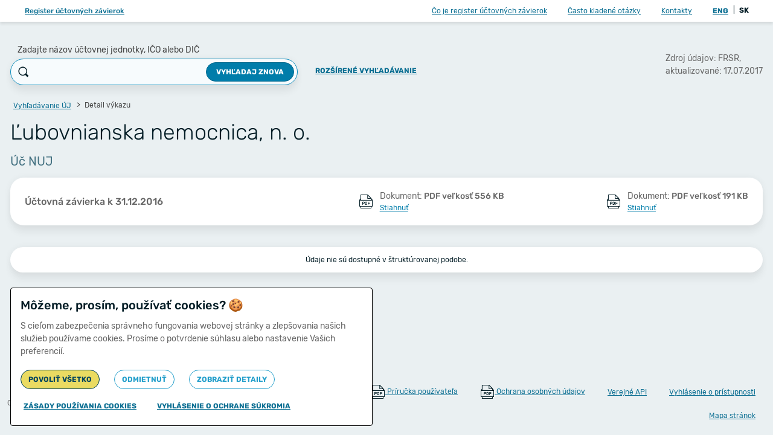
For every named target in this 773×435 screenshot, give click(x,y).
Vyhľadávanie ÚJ (42, 106)
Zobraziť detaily (232, 379)
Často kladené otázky (604, 11)
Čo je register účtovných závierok (489, 11)
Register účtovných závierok (74, 11)
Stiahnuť (394, 208)
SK (744, 10)
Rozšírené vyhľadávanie (366, 70)
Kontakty (676, 11)
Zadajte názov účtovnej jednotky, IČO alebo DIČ (108, 50)
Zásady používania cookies (80, 406)
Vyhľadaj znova (250, 72)
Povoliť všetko (60, 379)
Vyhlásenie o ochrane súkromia (223, 406)
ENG (720, 11)
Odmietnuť (144, 379)
